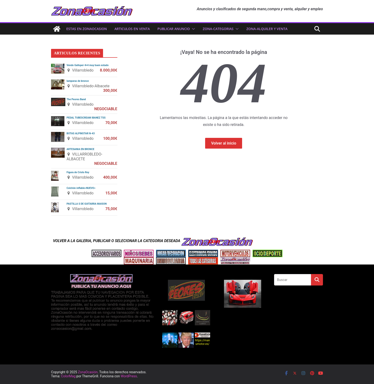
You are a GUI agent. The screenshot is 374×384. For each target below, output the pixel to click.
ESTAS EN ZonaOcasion (86, 28)
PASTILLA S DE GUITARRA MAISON (87, 203)
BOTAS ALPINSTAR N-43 (81, 133)
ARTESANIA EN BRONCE (80, 149)
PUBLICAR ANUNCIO (173, 28)
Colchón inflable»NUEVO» (81, 188)
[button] (192, 29)
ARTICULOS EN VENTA (132, 28)
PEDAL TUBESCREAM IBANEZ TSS (86, 117)
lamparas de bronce (78, 81)
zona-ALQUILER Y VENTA (266, 28)
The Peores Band (76, 99)
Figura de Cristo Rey (78, 172)
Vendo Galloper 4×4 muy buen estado (88, 65)
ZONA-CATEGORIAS (218, 28)
